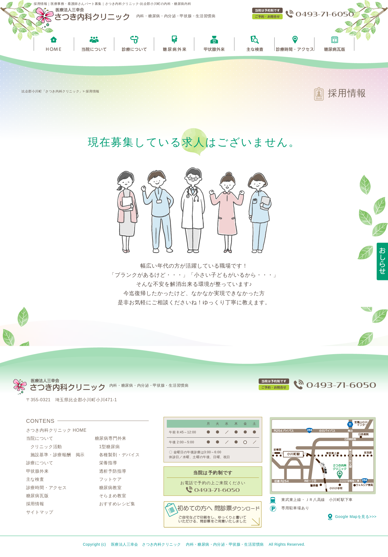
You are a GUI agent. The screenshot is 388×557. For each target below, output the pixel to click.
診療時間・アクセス (46, 489)
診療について (39, 464)
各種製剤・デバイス (119, 456)
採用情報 (92, 91)
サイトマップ (39, 513)
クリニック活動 (46, 448)
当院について (39, 439)
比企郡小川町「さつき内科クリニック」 (52, 91)
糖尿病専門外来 (111, 439)
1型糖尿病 (109, 448)
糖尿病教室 (110, 489)
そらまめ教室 (112, 497)
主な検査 (35, 480)
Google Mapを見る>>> (352, 518)
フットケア (110, 480)
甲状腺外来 (37, 472)
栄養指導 (108, 464)
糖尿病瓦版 (37, 497)
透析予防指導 (112, 472)
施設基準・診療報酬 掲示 (57, 456)
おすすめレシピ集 (117, 505)
